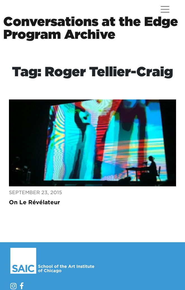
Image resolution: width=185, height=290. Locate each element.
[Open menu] (165, 9)
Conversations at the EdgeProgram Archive (90, 28)
